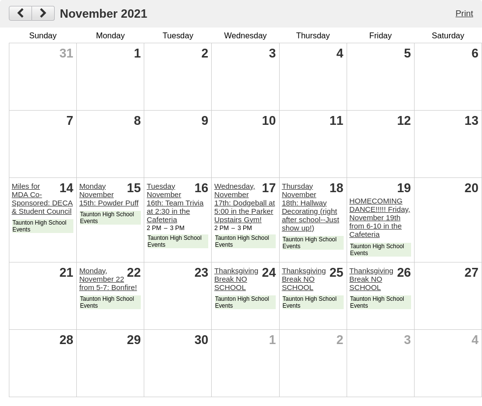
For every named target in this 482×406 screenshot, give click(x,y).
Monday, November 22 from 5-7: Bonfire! (108, 278)
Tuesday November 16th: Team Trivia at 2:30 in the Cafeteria (175, 203)
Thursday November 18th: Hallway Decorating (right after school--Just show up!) (310, 207)
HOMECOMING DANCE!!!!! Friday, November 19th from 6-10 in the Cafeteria (380, 217)
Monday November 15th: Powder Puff (108, 194)
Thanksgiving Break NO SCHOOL (236, 278)
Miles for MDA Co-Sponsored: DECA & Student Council (42, 198)
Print (464, 13)
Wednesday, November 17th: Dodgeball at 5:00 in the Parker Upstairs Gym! (244, 203)
